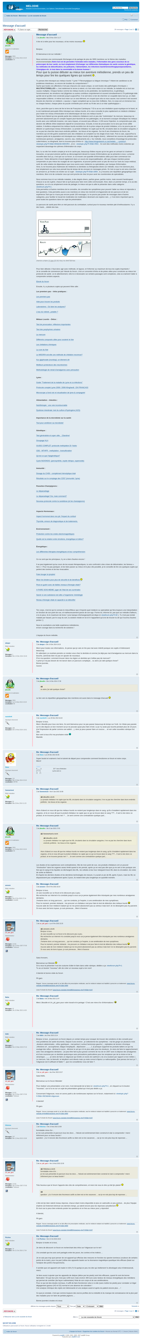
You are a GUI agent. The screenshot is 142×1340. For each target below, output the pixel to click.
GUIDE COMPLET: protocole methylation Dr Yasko (56, 446)
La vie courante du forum (37, 16)
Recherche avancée (131, 10)
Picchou (42, 1239)
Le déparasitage (42, 491)
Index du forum (12, 16)
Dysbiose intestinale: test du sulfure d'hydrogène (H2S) (58, 410)
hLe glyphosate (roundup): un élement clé (52, 360)
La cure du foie (42, 350)
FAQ (125, 19)
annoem (42, 887)
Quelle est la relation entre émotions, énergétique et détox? (59, 539)
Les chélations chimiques (46, 345)
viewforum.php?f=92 (109, 615)
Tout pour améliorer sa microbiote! (50, 423)
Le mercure (40, 335)
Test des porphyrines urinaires (48, 329)
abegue (42, 644)
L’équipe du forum (75, 1331)
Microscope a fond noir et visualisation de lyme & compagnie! (60, 393)
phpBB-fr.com (76, 1337)
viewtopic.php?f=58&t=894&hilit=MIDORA (53, 144)
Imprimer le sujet (131, 15)
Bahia (41, 998)
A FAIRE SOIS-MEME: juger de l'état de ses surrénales (58, 590)
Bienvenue (23, 16)
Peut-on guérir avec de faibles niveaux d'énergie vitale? (58, 585)
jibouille (42, 37)
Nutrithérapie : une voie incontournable (51, 405)
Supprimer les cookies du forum (93, 1331)
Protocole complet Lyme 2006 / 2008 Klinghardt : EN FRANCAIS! (62, 387)
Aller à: (75, 1317)
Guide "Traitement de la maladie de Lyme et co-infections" (59, 382)
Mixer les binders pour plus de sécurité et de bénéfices (59, 580)
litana (41, 755)
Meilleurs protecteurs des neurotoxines (51, 365)
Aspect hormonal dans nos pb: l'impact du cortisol (56, 516)
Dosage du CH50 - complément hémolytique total (56, 473)
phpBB (62, 1335)
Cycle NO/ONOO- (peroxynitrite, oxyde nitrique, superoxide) (60, 461)
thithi (41, 1035)
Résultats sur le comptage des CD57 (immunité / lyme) (58, 478)
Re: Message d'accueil (47, 641)
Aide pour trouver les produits (48, 302)
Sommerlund (44, 791)
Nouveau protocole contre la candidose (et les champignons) (60, 501)
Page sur (129, 29)
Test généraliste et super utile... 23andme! (53, 435)
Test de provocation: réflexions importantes (53, 324)
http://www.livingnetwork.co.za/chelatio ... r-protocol (105, 141)
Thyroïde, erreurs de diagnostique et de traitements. (57, 521)
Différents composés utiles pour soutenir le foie (55, 340)
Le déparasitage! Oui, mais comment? (51, 496)
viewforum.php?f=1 (43, 187)
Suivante (135, 1306)
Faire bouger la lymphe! (45, 574)
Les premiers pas (43, 297)
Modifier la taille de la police (136, 15)
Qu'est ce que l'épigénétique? (48, 456)
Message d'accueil (14, 25)
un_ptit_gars (44, 923)
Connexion (134, 19)
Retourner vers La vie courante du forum (18, 1317)
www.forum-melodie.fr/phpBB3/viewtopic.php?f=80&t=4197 (73, 990)
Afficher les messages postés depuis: (50, 1306)
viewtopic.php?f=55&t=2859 (86, 172)
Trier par (77, 1306)
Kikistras (42, 1126)
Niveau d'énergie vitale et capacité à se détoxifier (55, 600)
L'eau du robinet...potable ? (47, 312)
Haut (137, 637)
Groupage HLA (42, 440)
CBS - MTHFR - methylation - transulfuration (54, 451)
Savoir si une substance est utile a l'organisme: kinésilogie (59, 595)
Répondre (9, 29)
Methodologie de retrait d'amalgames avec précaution (57, 370)
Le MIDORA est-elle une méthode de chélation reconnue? (59, 355)
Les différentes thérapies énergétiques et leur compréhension (60, 552)
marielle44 (43, 718)
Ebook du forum (42, 281)
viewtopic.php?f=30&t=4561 (87, 144)
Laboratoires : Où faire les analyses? (51, 307)
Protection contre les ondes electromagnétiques (55, 534)
